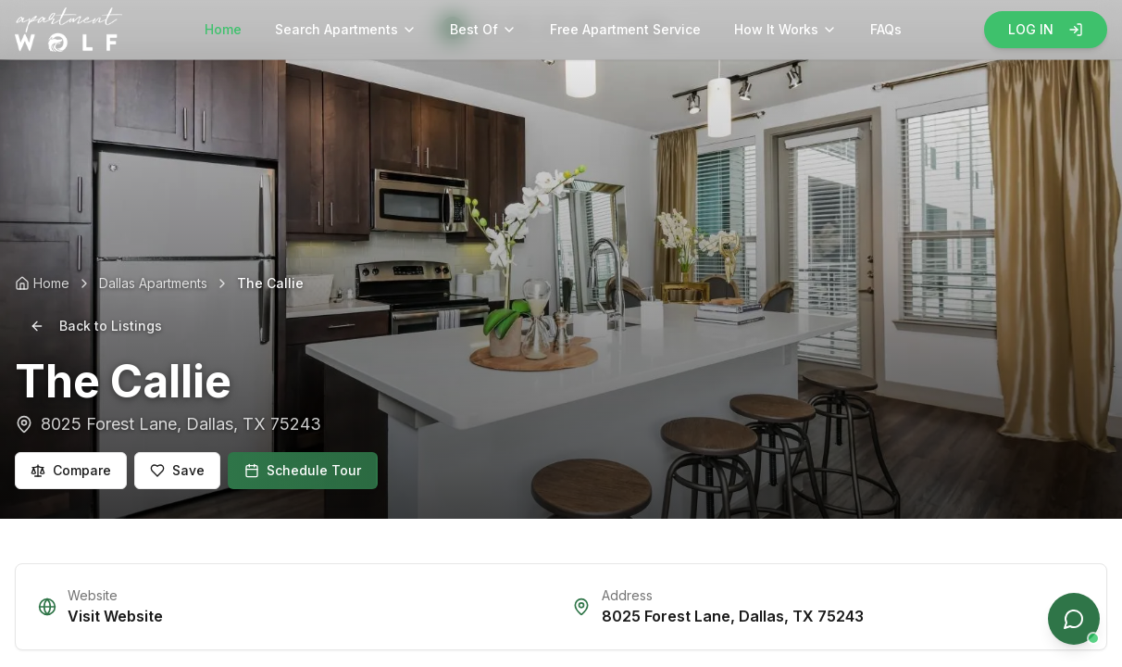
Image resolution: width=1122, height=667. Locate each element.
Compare (71, 470)
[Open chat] (1074, 619)
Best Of (483, 29)
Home (223, 29)
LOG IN (1045, 29)
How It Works (785, 29)
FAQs (886, 29)
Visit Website (115, 616)
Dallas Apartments (153, 283)
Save (177, 470)
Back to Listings (96, 326)
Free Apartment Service (625, 29)
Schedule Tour (302, 470)
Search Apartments (346, 29)
